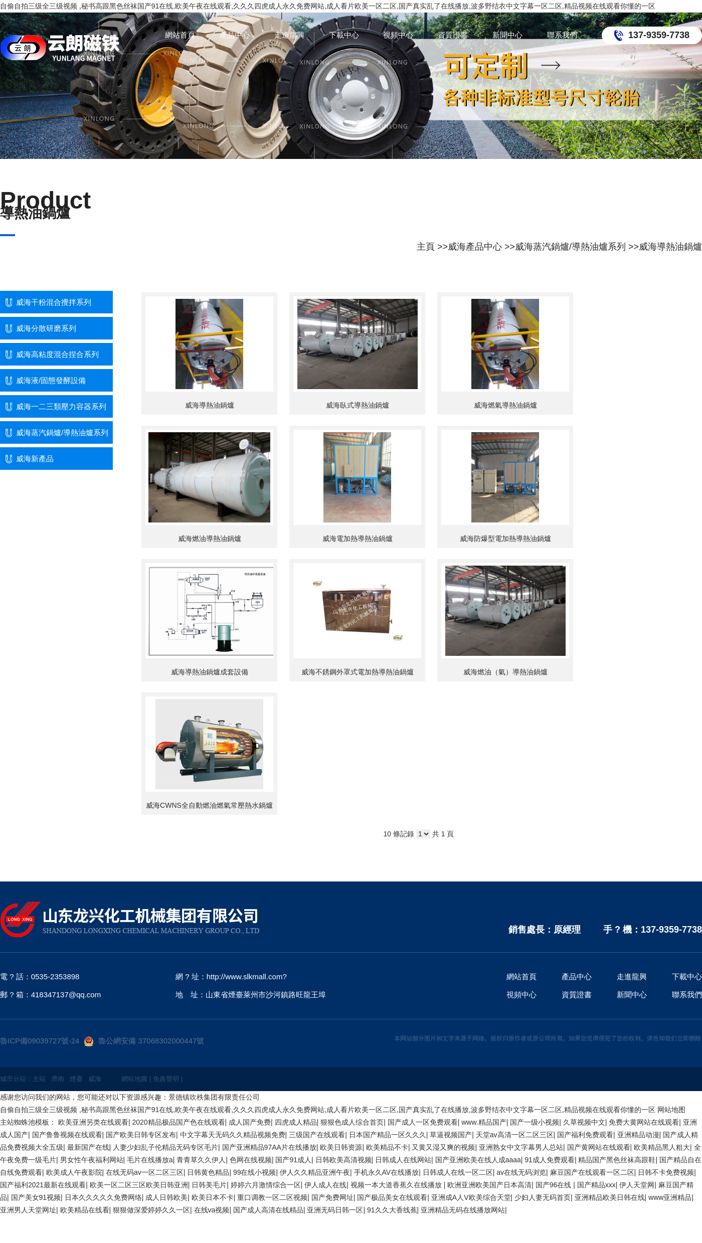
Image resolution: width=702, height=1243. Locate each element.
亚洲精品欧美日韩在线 (610, 1197)
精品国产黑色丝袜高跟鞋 (616, 1160)
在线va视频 (212, 1210)
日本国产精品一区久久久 (387, 1135)
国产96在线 (554, 1185)
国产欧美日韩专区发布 (141, 1135)
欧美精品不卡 (387, 1147)
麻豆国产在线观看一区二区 (592, 1172)
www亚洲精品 (669, 1197)
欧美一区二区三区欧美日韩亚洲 (139, 1185)
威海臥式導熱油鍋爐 (357, 405)
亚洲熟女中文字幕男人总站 (521, 1147)
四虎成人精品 (296, 1122)
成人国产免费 (250, 1122)
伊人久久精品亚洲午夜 (315, 1172)
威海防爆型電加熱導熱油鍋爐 (505, 539)
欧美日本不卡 (213, 1197)
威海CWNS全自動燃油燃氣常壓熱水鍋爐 (209, 805)
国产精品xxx (596, 1185)
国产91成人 (293, 1160)
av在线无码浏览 (521, 1172)
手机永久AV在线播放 (386, 1172)
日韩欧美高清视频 (343, 1160)
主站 (39, 1079)
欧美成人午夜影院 (74, 1172)
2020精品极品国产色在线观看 (178, 1122)
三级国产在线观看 (317, 1135)
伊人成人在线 (325, 1185)
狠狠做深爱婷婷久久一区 (151, 1210)
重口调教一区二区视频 (272, 1197)
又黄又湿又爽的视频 (443, 1147)
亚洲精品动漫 (638, 1135)
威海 (94, 1079)
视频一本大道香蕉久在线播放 (397, 1185)
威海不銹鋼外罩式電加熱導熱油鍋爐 (357, 672)
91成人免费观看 (549, 1160)
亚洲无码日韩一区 (335, 1210)
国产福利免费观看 (585, 1135)
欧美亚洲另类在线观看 (93, 1122)
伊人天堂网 (636, 1185)
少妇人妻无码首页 (542, 1197)
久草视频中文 (584, 1122)
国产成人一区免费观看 (423, 1122)
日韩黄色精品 (208, 1172)
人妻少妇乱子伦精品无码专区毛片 (165, 1147)
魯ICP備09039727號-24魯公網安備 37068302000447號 (102, 1040)
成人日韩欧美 (166, 1197)
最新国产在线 (88, 1147)
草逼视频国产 (451, 1135)
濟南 (57, 1079)
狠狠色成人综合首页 (352, 1122)
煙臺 (76, 1079)
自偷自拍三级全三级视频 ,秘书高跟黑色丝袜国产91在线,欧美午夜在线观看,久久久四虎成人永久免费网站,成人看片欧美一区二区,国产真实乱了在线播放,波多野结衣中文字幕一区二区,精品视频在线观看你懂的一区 (327, 6)
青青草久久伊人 (201, 1160)
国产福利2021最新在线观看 (43, 1185)
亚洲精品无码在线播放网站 (463, 1210)
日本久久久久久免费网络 (103, 1197)
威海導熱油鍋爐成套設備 (209, 672)
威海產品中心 (475, 247)
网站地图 (671, 1110)
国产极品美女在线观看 (392, 1197)
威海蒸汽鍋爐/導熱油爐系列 (570, 247)
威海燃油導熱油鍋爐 (209, 539)
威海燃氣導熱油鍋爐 (505, 405)
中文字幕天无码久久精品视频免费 (232, 1135)
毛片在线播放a (150, 1160)
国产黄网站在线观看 (598, 1147)
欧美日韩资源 (341, 1147)
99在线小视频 (254, 1172)
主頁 (426, 247)
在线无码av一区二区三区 (145, 1172)
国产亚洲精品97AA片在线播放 (269, 1147)
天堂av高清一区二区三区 (515, 1135)
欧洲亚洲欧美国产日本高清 (489, 1185)
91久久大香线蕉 (392, 1210)
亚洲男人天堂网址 (28, 1210)
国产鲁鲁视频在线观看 (67, 1135)
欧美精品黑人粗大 (662, 1147)
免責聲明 (166, 1079)
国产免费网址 (332, 1197)
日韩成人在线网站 (403, 1160)
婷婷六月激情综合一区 (266, 1185)
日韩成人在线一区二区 (458, 1172)
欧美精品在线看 (84, 1210)
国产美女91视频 (36, 1197)
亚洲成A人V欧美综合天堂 (471, 1197)
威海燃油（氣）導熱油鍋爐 (505, 672)
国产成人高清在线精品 (268, 1210)
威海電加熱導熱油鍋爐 (357, 539)
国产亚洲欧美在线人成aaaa (478, 1160)
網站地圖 (134, 1079)
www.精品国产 (483, 1122)
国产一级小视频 (534, 1122)
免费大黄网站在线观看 (644, 1122)
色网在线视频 (251, 1160)
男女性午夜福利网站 (91, 1160)
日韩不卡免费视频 (666, 1172)
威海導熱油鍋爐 (670, 247)
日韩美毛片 (209, 1185)
